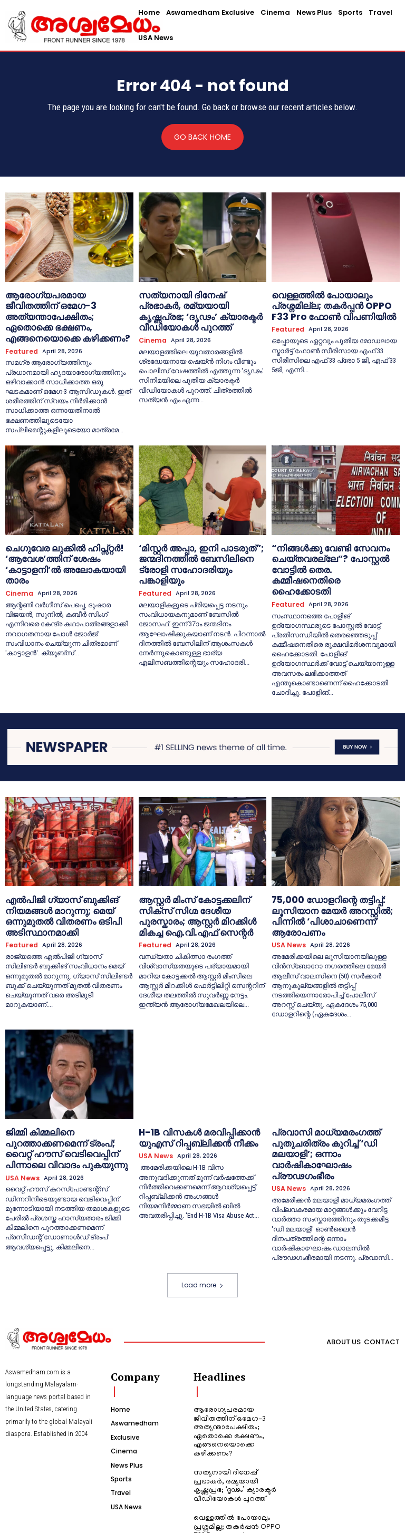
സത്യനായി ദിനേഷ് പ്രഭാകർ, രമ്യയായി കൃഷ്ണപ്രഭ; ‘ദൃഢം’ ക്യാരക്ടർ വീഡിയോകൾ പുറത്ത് (194, 303)
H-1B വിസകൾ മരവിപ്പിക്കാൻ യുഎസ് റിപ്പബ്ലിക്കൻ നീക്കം (188, 1071)
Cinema (151, 324)
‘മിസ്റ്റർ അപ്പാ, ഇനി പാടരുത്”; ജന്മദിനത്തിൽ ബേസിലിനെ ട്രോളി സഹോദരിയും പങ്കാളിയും (198, 537)
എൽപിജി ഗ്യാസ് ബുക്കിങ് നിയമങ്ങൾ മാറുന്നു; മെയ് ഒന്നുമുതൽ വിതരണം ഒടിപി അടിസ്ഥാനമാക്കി (53, 864)
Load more (202, 1200)
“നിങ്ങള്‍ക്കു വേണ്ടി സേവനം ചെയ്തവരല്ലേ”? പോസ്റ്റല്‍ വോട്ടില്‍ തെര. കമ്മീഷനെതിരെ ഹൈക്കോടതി (335, 537)
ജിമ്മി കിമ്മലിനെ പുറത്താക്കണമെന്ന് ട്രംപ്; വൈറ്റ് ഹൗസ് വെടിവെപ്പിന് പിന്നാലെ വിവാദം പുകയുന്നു (67, 1075)
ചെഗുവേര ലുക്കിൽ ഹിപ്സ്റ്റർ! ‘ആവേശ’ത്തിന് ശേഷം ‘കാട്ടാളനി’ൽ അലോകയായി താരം (66, 537)
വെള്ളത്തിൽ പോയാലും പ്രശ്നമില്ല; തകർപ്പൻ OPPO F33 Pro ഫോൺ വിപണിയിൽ (333, 303)
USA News (287, 880)
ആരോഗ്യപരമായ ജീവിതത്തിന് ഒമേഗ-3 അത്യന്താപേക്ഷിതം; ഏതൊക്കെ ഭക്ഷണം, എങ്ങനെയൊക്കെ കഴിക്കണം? (60, 307)
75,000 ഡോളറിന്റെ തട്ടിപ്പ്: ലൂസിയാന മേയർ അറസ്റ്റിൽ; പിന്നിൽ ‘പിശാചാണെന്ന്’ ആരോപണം (335, 860)
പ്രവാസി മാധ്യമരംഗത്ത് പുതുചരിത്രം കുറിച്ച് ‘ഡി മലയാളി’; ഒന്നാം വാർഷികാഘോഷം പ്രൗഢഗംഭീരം (332, 1079)
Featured (20, 332)
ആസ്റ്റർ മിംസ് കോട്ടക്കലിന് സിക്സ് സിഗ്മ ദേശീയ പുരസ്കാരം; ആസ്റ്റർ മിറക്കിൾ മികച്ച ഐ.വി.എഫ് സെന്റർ (201, 860)
